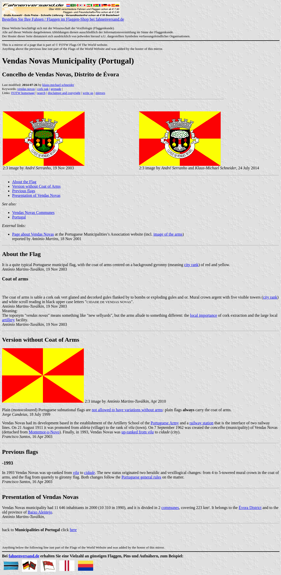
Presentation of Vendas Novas (36, 195)
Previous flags (23, 191)
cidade (89, 472)
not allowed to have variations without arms (127, 410)
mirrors (100, 93)
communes (170, 507)
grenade (56, 89)
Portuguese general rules (141, 477)
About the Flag (24, 182)
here (73, 530)
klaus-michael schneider (58, 85)
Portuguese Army (165, 423)
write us (88, 93)
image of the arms (168, 234)
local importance (203, 315)
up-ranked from (137, 432)
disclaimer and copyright (64, 93)
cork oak (42, 89)
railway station (202, 423)
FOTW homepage (23, 93)
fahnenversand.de (24, 556)
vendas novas (26, 89)
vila (76, 472)
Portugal (19, 217)
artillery (8, 320)
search (41, 93)
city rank (191, 265)
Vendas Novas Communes (33, 212)
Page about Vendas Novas (33, 234)
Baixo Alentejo (40, 512)
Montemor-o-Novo (44, 432)
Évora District (250, 507)
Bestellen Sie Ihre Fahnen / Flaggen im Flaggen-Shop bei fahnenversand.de (63, 17)
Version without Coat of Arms (36, 186)
